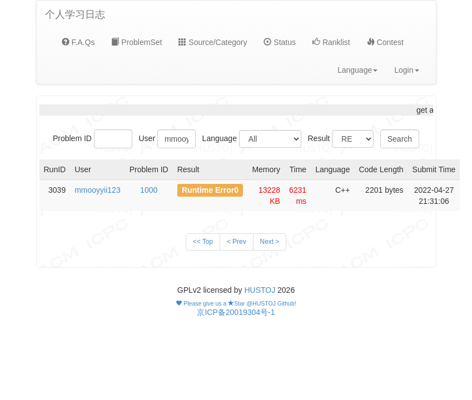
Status (280, 42)
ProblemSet (136, 42)
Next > (270, 242)
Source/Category (212, 42)
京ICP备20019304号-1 (236, 312)
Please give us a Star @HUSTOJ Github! (236, 303)
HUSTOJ (259, 290)
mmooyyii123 (97, 190)
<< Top (203, 242)
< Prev (236, 242)
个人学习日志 (75, 14)
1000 (148, 190)
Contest (385, 42)
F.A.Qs (78, 42)
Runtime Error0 (210, 190)
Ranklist (331, 42)
